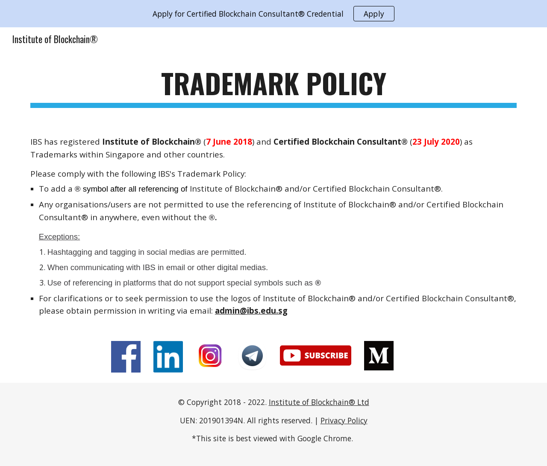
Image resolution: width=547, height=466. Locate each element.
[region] (273, 13)
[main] (273, 87)
